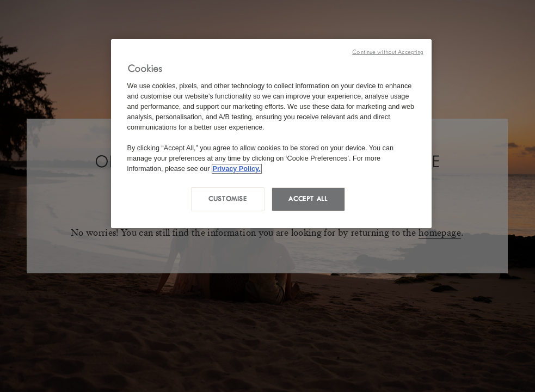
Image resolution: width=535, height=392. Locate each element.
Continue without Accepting (387, 52)
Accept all (307, 199)
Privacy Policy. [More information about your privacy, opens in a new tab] (237, 169)
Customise (227, 199)
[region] (271, 133)
